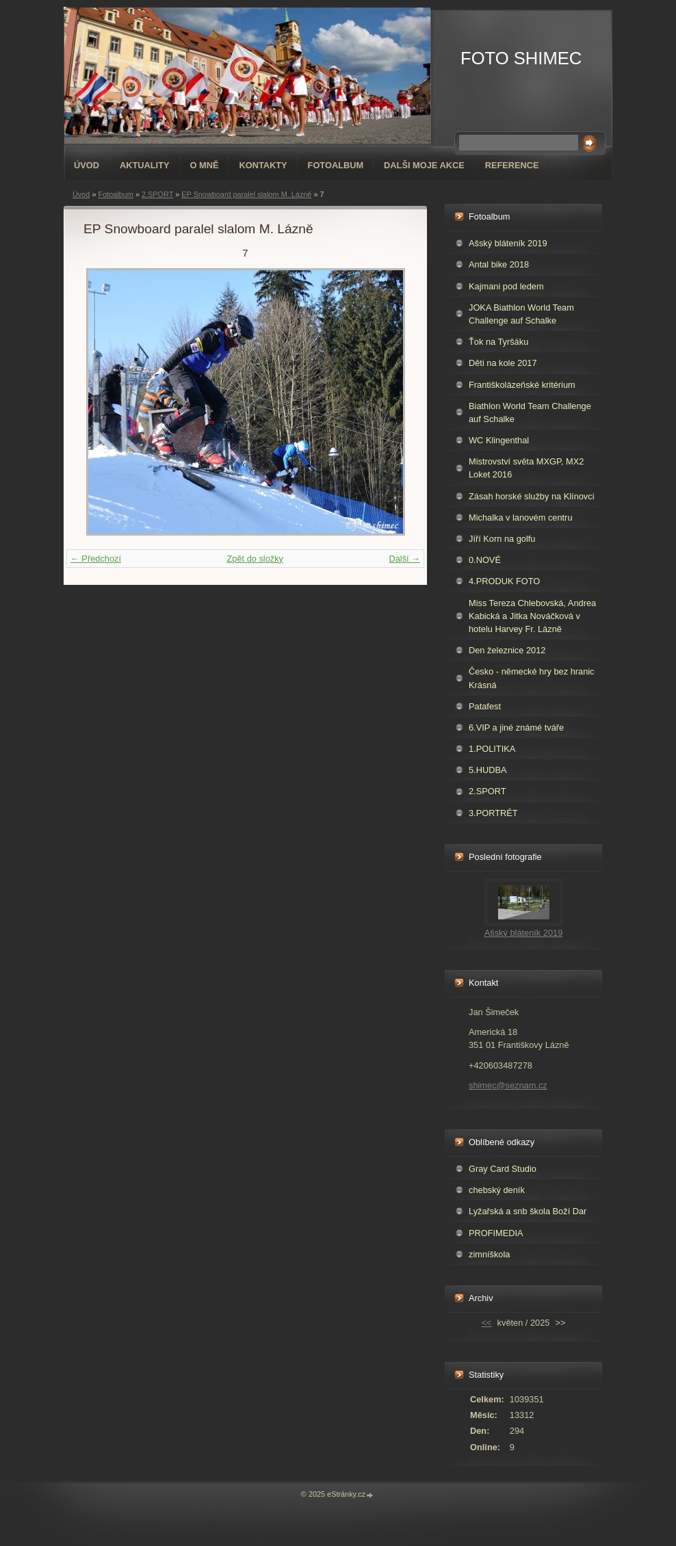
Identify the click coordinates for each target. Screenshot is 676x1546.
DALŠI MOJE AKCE (424, 165)
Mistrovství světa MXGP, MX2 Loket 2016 (526, 468)
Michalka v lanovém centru (521, 517)
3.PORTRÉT (493, 813)
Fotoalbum (336, 165)
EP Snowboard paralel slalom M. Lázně (246, 194)
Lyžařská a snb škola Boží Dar (527, 1211)
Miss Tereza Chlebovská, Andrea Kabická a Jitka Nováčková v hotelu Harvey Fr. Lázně (532, 616)
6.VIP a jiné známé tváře (516, 727)
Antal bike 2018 (499, 264)
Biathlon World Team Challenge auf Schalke (530, 412)
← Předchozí (95, 558)
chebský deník (497, 1190)
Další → (404, 558)
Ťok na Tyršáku (498, 342)
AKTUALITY (145, 165)
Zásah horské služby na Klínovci (532, 496)
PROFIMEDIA (496, 1233)
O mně (204, 165)
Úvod (86, 165)
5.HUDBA (487, 770)
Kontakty (263, 165)
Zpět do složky (254, 558)
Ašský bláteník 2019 (508, 243)
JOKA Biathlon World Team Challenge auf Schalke (521, 314)
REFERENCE (512, 165)
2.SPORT (157, 194)
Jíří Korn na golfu (502, 539)
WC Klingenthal (499, 440)
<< (487, 1323)
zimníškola (489, 1254)
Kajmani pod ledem (506, 286)
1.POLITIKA (492, 749)
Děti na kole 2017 (503, 363)
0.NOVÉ (485, 560)
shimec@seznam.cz (508, 1085)
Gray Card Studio (502, 1169)
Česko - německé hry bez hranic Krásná (532, 678)
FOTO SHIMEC (521, 58)
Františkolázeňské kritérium (522, 385)
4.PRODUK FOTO (504, 581)
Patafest (485, 706)
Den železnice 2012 (507, 650)
